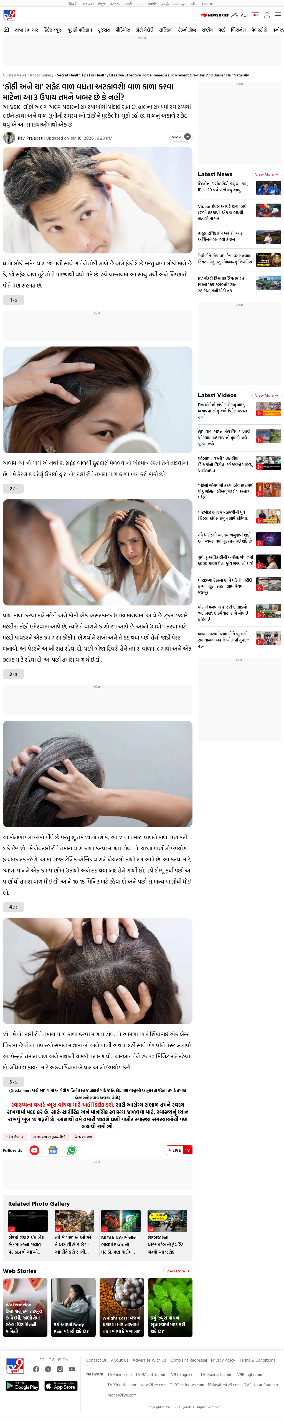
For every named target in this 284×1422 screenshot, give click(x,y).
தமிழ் (165, 3)
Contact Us (96, 1360)
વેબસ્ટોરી (259, 30)
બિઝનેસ (238, 30)
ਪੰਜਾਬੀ (152, 3)
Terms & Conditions (257, 1360)
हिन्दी (74, 3)
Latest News (215, 173)
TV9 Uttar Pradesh (261, 1385)
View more (177, 1271)
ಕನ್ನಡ (101, 3)
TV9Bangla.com (248, 1374)
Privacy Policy (223, 1360)
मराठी (129, 3)
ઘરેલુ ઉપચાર (14, 1136)
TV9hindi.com (119, 1374)
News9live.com (153, 1385)
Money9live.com (121, 1395)
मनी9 (193, 3)
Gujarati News (14, 75)
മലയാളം (179, 3)
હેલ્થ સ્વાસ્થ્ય (83, 1136)
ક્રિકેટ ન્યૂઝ (53, 30)
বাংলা (140, 3)
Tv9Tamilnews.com (187, 1385)
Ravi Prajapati (30, 138)
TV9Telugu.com (183, 1374)
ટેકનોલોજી (187, 30)
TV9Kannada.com (215, 1374)
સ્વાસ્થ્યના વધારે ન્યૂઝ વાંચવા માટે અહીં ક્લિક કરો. (62, 1105)
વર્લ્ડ (221, 30)
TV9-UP (207, 3)
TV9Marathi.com (150, 1374)
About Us (119, 1360)
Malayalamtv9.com (224, 1385)
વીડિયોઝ (122, 30)
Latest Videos (217, 394)
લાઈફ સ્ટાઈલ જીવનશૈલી (49, 1136)
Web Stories (19, 1270)
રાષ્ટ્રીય (207, 30)
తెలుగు (115, 3)
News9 (88, 3)
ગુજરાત (104, 30)
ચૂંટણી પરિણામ (79, 30)
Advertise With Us (149, 1360)
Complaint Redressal (188, 1360)
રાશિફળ (166, 30)
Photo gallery (41, 75)
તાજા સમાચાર (26, 30)
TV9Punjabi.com (121, 1385)
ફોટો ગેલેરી (144, 30)
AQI (244, 15)
